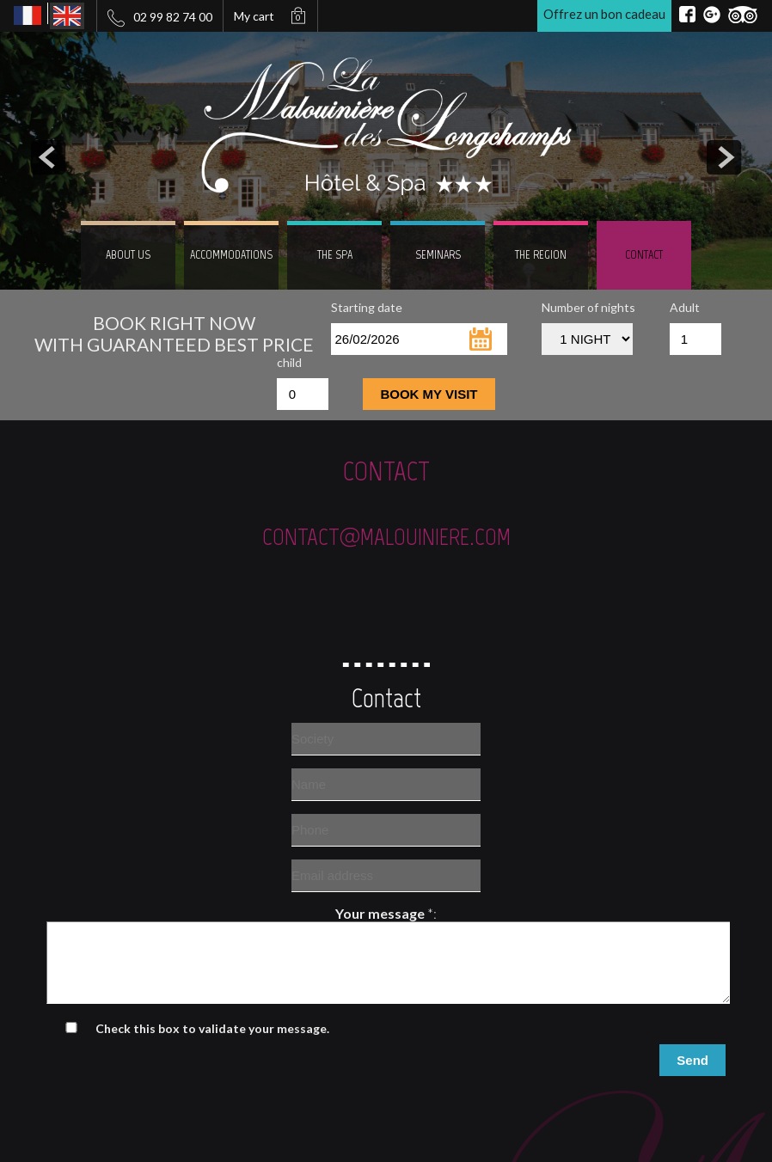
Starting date (366, 307)
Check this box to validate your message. (212, 1044)
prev (48, 157)
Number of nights (588, 307)
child (289, 362)
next (724, 157)
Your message (380, 913)
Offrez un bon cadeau (604, 13)
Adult (685, 307)
